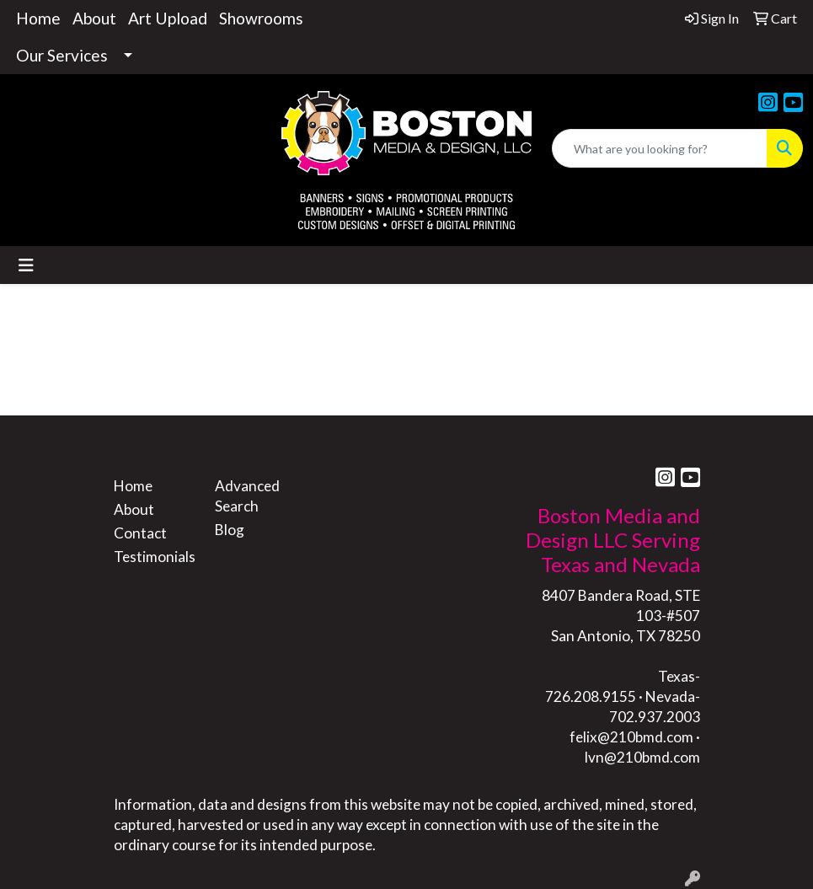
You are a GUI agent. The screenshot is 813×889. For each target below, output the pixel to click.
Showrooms (261, 18)
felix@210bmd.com (631, 737)
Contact (140, 533)
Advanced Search (247, 496)
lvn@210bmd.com (642, 757)
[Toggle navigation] (26, 265)
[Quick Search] (660, 148)
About (94, 18)
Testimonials (154, 556)
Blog (229, 529)
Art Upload (167, 18)
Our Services (62, 55)
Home (38, 18)
